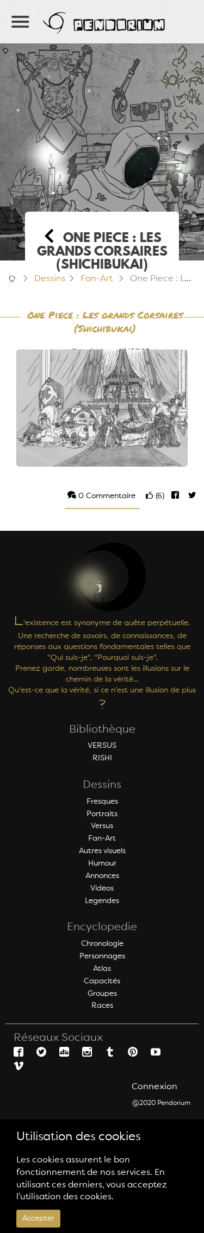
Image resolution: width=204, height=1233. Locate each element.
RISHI (102, 758)
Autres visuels (102, 851)
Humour (102, 863)
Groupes (102, 993)
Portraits (102, 814)
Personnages (102, 956)
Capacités (102, 981)
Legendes (102, 901)
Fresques (102, 801)
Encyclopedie (102, 927)
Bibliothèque (102, 729)
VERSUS (102, 745)
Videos (102, 888)
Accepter (38, 1218)
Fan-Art (97, 279)
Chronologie (102, 944)
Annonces (102, 876)
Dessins (49, 279)
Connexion (154, 1087)
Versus (102, 826)
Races (102, 1005)
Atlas (102, 969)
